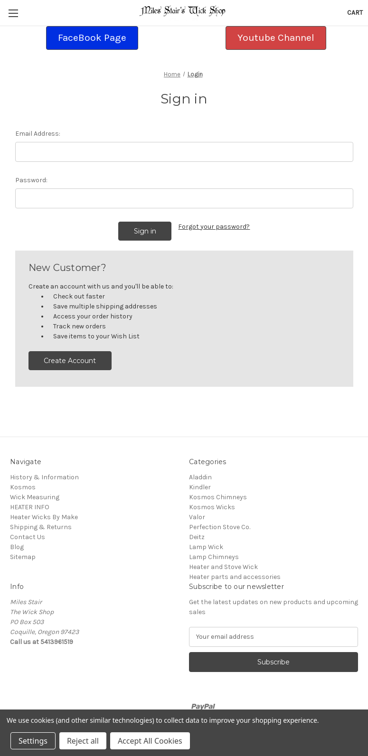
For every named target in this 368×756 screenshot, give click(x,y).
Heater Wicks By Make (44, 517)
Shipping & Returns (41, 527)
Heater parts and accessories (235, 577)
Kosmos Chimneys (218, 497)
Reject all (83, 741)
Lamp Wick (206, 547)
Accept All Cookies (150, 741)
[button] (92, 38)
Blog (17, 547)
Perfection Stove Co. (219, 527)
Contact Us (27, 537)
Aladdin (200, 477)
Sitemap (23, 557)
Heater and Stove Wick (223, 567)
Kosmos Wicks (212, 507)
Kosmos (23, 487)
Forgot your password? (214, 227)
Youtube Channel (275, 37)
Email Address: (37, 134)
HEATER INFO (29, 507)
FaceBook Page (92, 37)
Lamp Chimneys (214, 557)
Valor (197, 517)
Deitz (197, 537)
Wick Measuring (34, 497)
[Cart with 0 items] (355, 12)
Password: (31, 180)
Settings (33, 741)
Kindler (200, 487)
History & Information (44, 477)
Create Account (70, 360)
